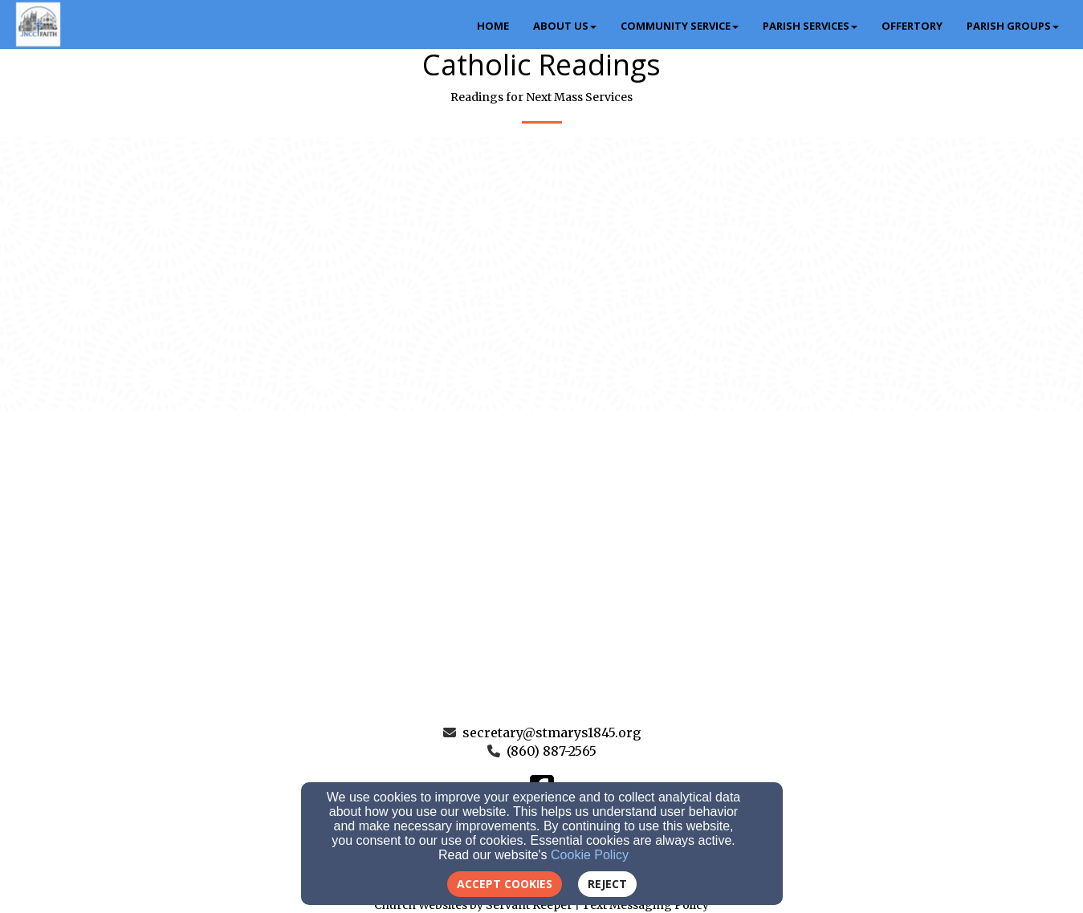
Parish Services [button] (810, 25)
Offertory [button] (912, 25)
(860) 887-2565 (551, 751)
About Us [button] (564, 25)
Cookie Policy (590, 855)
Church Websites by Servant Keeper (473, 905)
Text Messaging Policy (645, 905)
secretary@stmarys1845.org (551, 732)
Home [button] (493, 25)
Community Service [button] (680, 25)
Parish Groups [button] (1013, 25)
